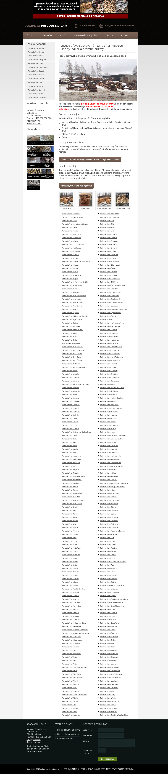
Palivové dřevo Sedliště (108, 575)
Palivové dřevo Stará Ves (70, 599)
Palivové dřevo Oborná (108, 507)
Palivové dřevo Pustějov (108, 548)
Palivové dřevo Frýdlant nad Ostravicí (75, 316)
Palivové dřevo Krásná (70, 418)
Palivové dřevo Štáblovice (109, 637)
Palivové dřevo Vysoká (70, 701)
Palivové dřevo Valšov (69, 671)
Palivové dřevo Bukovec (70, 265)
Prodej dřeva (87, 769)
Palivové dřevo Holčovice (109, 343)
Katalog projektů (102, 769)
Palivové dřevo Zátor (69, 705)
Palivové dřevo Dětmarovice (110, 279)
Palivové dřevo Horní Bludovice (111, 347)
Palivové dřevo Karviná (36, 71)
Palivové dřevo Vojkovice (109, 688)
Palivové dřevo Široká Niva (71, 637)
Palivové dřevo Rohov (69, 558)
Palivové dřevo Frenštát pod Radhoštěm (114, 309)
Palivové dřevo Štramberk (71, 643)
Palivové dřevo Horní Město (110, 354)
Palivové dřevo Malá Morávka (110, 456)
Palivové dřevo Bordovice (109, 241)
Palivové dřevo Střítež (108, 616)
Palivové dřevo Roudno (70, 562)
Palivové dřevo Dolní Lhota (109, 296)
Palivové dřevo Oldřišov (70, 514)
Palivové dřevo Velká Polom (110, 671)
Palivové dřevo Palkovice (109, 524)
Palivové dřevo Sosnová (70, 596)
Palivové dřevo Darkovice (109, 275)
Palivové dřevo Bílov (107, 227)
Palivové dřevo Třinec (35, 63)
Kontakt (125, 35)
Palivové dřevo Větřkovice (109, 684)
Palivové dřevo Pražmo (70, 541)
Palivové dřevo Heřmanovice (110, 326)
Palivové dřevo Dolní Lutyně (110, 299)
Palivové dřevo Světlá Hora (71, 626)
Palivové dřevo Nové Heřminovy (73, 500)
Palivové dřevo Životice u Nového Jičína (114, 715)
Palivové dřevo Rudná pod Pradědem (113, 562)
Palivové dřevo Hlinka (69, 333)
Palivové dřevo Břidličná (108, 258)
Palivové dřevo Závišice (70, 708)
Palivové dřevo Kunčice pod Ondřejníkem (76, 432)
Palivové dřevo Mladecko (109, 476)
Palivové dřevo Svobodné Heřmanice (75, 630)
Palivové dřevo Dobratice (109, 289)
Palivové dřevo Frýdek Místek (38, 67)
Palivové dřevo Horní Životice (72, 360)
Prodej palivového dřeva (68, 730)
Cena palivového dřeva (68, 734)
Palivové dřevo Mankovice (71, 463)
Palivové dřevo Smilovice (70, 592)
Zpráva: (86, 741)
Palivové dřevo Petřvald (70, 534)
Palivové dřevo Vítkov (69, 688)
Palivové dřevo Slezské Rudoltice (73, 589)
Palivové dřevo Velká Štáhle (71, 674)
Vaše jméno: (88, 730)
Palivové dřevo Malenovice (109, 459)
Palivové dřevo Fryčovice (70, 313)
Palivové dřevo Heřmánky (71, 326)
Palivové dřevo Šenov (108, 630)
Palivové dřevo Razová (108, 555)
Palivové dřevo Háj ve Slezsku (72, 320)
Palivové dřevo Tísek (69, 650)
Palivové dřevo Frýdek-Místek (110, 313)
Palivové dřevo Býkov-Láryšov (110, 265)
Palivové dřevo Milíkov (108, 473)
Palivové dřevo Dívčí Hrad (109, 282)
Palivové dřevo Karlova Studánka (112, 398)
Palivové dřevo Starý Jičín (71, 609)
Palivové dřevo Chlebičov (71, 374)
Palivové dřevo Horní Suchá (71, 357)
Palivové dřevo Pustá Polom (72, 548)
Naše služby (46, 35)
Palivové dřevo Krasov (108, 418)
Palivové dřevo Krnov (35, 86)
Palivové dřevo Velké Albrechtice (111, 674)
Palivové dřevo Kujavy (108, 429)
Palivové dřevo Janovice (70, 388)
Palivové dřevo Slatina (108, 582)
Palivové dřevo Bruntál (36, 48)
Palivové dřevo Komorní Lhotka (111, 408)
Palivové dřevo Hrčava (70, 371)
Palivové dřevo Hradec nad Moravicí (74, 367)
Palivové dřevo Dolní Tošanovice (111, 302)
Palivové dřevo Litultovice (109, 446)
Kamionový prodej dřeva (86, 35)
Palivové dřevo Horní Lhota (109, 350)
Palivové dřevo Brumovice (71, 251)
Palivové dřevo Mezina (108, 470)
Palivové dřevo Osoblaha (109, 517)
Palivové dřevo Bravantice (109, 248)
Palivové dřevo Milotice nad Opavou (74, 476)
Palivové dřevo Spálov (108, 596)
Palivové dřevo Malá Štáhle (71, 459)
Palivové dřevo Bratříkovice (71, 248)
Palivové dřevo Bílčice (69, 227)
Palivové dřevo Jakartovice (109, 381)
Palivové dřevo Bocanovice (71, 234)
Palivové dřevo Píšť (107, 538)
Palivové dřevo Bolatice (70, 241)
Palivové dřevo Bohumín (36, 52)
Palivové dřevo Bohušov (108, 238)
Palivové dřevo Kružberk (70, 429)
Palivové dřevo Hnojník (70, 340)
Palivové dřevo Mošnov (70, 490)
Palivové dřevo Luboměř (108, 449)
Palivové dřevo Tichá (107, 647)
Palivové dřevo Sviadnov (108, 626)
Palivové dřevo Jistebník (108, 395)
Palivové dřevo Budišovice (109, 262)
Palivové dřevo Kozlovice (70, 415)
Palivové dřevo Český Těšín (38, 60)
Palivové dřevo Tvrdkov (108, 660)
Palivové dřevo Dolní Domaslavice (74, 296)
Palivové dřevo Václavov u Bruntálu (74, 667)
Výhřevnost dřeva (111, 159)
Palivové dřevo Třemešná (109, 657)
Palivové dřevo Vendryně (109, 681)
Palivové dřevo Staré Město (71, 606)
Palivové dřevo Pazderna (109, 528)
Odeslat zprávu (107, 759)
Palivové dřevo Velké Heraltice (72, 678)
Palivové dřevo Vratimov (70, 691)
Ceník (63, 35)
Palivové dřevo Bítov (107, 231)
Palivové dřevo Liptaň (69, 446)
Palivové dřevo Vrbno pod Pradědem (75, 695)
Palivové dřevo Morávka (70, 483)
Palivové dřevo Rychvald (70, 568)
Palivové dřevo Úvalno (108, 664)
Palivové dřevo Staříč (107, 609)
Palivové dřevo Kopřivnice (37, 98)
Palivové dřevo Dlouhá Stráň (72, 285)
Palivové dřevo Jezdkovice (71, 391)
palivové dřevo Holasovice (71, 343)
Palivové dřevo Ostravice (109, 521)
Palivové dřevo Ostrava (36, 79)
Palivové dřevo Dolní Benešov (110, 292)
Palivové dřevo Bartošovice (109, 217)
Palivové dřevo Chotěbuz (109, 374)
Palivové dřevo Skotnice (108, 579)
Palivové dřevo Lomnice (70, 449)
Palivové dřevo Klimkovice (109, 405)
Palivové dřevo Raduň (108, 551)
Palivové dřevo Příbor (69, 545)
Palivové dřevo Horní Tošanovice (111, 357)
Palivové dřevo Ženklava (108, 712)
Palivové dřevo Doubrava (109, 306)
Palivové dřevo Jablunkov (71, 381)
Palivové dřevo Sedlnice (70, 579)
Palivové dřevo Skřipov (70, 582)
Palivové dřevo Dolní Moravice (72, 302)
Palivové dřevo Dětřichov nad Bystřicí (75, 282)
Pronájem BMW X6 (71, 769)
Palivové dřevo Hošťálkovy (71, 364)
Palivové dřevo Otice (69, 524)
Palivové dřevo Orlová (35, 82)
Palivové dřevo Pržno (107, 541)
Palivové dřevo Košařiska (109, 412)
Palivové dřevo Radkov (70, 551)
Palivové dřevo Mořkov (70, 487)
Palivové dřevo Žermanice (71, 715)
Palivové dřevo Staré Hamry (71, 603)
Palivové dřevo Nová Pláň (71, 497)
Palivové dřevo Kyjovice (70, 435)
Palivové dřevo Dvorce (70, 309)
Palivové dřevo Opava (35, 56)
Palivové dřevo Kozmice (108, 415)
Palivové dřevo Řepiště (70, 575)
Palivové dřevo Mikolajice (71, 473)
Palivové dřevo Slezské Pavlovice (112, 585)
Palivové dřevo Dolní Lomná (72, 299)
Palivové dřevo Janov (107, 384)
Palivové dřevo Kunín (107, 432)
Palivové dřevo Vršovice (70, 698)
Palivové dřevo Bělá (107, 221)
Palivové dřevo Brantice (108, 244)
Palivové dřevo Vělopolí (70, 681)
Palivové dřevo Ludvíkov (108, 452)
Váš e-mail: (87, 735)
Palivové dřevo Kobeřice (70, 408)
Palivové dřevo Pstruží (108, 545)
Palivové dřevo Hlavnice (108, 330)
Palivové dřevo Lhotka (69, 439)
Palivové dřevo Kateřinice (71, 405)
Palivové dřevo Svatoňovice (110, 623)
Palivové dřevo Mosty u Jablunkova (112, 487)
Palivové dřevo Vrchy (107, 695)
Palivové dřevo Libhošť (70, 442)
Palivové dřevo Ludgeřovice (71, 456)
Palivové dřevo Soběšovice (109, 592)
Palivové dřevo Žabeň (69, 712)
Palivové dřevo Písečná (108, 534)
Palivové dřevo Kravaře (70, 422)
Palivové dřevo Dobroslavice (72, 292)
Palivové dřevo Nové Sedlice (72, 504)
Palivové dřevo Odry (69, 510)
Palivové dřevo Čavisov (70, 272)
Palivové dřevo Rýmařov (108, 568)
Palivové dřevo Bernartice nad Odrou (75, 224)
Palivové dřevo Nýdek (69, 507)
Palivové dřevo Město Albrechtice (112, 466)
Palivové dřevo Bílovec (70, 231)
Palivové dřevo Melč (69, 466)
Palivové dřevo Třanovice (109, 654)
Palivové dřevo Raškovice (71, 555)
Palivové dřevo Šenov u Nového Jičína (75, 633)
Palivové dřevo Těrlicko (108, 643)
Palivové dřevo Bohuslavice (71, 238)
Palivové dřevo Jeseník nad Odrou (112, 388)
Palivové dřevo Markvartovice (110, 463)
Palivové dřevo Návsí (107, 490)
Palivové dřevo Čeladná (108, 272)
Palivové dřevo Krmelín (108, 422)
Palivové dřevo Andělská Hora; (72, 217)
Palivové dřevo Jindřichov (109, 391)
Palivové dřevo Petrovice (70, 531)
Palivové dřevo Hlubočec (109, 333)
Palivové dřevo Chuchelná (71, 377)
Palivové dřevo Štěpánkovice (72, 640)
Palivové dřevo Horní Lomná (72, 354)
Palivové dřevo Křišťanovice (110, 425)
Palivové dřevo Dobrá (69, 289)
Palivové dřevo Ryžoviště (70, 572)
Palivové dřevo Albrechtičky (109, 214)
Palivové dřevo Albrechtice (71, 214)
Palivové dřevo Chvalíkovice (110, 377)
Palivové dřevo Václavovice (109, 667)
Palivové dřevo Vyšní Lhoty (109, 701)
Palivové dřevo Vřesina (108, 698)
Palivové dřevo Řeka (107, 572)
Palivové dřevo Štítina (108, 640)
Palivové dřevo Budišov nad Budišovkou (76, 262)
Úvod (29, 35)
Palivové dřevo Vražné (108, 691)
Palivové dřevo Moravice (108, 480)
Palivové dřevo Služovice (109, 589)
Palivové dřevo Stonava (108, 613)
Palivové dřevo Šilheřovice (109, 633)
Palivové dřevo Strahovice (71, 616)
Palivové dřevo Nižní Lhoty (109, 493)
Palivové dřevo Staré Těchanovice (112, 606)
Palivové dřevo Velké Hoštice (110, 678)
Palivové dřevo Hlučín (35, 94)
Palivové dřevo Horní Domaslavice (74, 350)
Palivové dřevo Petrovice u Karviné (112, 531)
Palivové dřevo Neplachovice (72, 493)
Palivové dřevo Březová (70, 258)
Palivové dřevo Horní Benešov (72, 347)
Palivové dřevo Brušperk (70, 255)
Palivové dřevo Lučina (69, 452)
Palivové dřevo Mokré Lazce (72, 480)
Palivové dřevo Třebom (70, 657)
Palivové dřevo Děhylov (70, 279)
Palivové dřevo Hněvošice (109, 337)
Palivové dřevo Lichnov (108, 442)
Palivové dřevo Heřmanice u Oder (112, 323)
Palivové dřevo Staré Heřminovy (111, 603)
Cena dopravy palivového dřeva (84, 159)
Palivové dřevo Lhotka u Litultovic (112, 439)
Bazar (110, 35)
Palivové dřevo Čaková (108, 268)
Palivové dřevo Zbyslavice (109, 708)
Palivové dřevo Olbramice (109, 510)
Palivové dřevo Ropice (108, 558)
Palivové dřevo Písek (69, 538)
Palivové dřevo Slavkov (70, 585)
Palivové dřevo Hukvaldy (108, 371)
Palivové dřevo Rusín (69, 565)
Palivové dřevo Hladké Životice (72, 330)
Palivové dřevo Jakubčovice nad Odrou (75, 384)
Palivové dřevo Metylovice (71, 470)
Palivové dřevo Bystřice (70, 268)
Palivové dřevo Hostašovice (110, 360)
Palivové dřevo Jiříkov (69, 395)
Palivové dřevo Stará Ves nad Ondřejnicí (114, 599)
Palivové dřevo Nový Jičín (37, 90)
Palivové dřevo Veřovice (70, 684)
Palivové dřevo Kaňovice (70, 398)
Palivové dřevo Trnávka (108, 650)
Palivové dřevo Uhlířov (70, 664)
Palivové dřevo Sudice (108, 620)
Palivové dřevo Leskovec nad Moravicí (113, 435)
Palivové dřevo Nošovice (108, 497)
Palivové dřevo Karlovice (70, 401)
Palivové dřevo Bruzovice (109, 255)
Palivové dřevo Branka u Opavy (73, 244)
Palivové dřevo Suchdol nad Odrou (74, 623)
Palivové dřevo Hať (107, 320)
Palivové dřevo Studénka (70, 620)
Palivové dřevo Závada (108, 705)
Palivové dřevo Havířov (36, 75)
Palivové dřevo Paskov (70, 528)
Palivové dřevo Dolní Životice (72, 306)
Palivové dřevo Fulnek (108, 316)
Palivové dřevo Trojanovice (71, 654)
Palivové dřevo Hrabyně (108, 364)
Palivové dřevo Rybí (107, 565)
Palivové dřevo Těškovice (71, 647)
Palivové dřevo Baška (69, 221)
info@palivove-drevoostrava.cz (119, 26)
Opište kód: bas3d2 (87, 751)
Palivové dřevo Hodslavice (109, 340)
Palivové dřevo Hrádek (108, 367)
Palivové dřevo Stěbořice (70, 613)
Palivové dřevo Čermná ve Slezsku (112, 285)
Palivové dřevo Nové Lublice (110, 500)
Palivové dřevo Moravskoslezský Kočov (114, 483)
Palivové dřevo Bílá (107, 224)
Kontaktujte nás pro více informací (76, 185)
